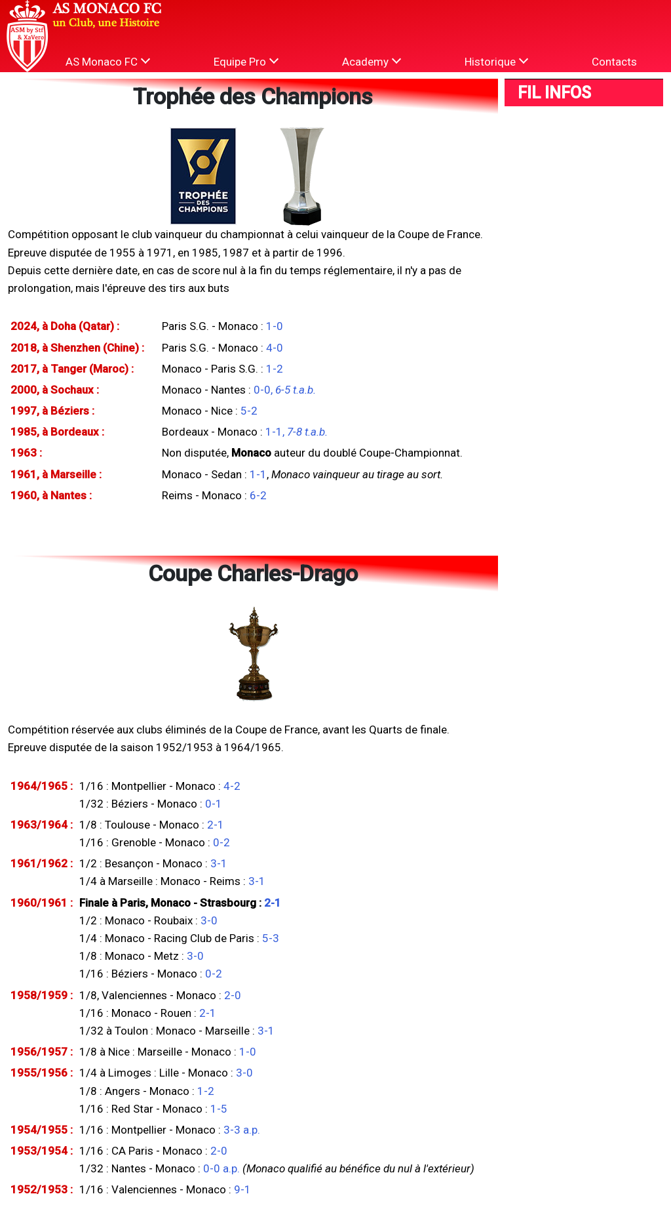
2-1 (215, 824)
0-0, (285, 389)
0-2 (221, 842)
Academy (371, 61)
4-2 (231, 786)
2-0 (232, 995)
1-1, (296, 431)
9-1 (242, 1189)
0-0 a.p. (221, 1168)
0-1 (213, 803)
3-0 (209, 920)
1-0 (274, 326)
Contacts (614, 61)
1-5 (218, 1108)
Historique (496, 61)
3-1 (218, 863)
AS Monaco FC (108, 61)
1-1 (258, 474)
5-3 (270, 938)
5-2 (249, 410)
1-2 (274, 368)
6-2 (258, 495)
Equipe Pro (246, 61)
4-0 (274, 347)
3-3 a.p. (241, 1129)
